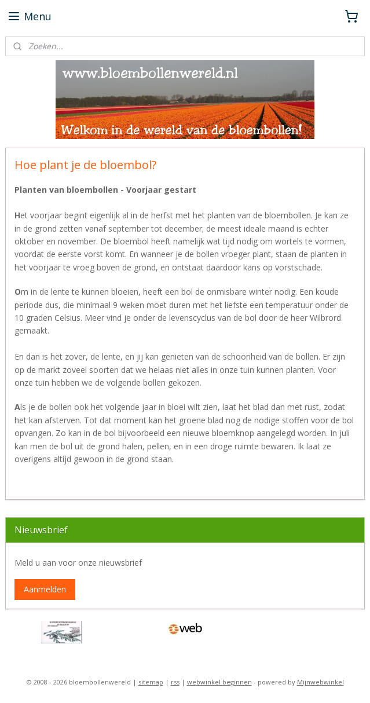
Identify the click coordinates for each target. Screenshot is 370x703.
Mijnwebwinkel (320, 682)
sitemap (150, 682)
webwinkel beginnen (219, 682)
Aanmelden (45, 589)
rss (175, 682)
